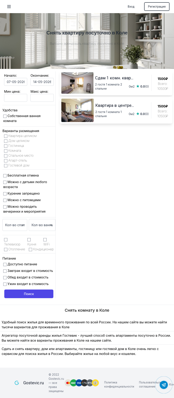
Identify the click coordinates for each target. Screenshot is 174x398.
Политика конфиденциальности (119, 384)
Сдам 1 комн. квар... (114, 77)
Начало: (10, 75)
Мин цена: (12, 91)
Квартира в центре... (114, 105)
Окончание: (39, 75)
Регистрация (157, 6)
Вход (131, 6)
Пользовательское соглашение (151, 384)
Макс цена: (39, 91)
